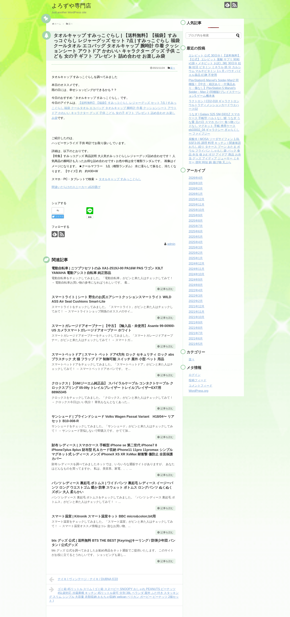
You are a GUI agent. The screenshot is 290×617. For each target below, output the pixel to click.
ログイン (194, 374)
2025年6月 (196, 231)
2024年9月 (196, 279)
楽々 (172, 68)
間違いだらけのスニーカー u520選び (76, 187)
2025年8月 (196, 220)
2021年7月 (196, 333)
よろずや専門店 (71, 6)
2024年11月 (196, 268)
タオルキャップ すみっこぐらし (120, 179)
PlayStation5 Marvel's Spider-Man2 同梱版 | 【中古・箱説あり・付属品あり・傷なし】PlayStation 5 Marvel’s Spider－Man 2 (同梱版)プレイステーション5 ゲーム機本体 (215, 88)
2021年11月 (196, 311)
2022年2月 (196, 301)
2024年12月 (196, 263)
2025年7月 (196, 226)
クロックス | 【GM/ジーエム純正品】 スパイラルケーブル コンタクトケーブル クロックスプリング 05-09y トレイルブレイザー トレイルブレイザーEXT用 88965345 (112, 387)
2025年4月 (196, 242)
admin (171, 244)
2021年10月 (196, 317)
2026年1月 (196, 193)
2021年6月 (196, 338)
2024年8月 (196, 285)
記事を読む (167, 288)
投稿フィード (197, 380)
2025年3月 (196, 247)
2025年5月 (196, 236)
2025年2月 (196, 252)
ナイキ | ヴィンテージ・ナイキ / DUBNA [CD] (83, 579)
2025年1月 (196, 258)
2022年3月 (196, 295)
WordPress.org (198, 390)
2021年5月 (196, 343)
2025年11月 (196, 204)
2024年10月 (196, 274)
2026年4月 (196, 177)
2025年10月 (196, 210)
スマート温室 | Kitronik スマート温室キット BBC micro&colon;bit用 (104, 516)
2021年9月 (196, 322)
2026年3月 (196, 183)
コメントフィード (200, 385)
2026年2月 (196, 188)
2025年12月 (196, 199)
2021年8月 (196, 327)
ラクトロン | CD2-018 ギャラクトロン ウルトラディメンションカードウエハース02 (214, 105)
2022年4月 (196, 290)
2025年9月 (196, 215)
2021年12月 (196, 306)
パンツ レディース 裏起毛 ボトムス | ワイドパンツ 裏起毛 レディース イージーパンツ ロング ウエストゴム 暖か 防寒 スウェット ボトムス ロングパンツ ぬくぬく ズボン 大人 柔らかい (112, 487)
